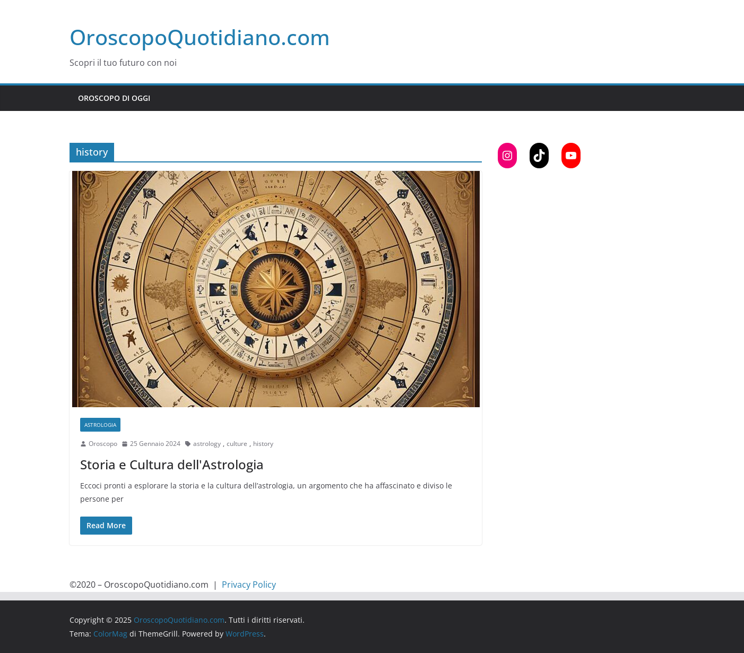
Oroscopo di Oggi (114, 98)
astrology (207, 443)
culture (237, 443)
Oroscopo (103, 443)
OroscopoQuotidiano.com (200, 36)
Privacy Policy (249, 584)
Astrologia (100, 424)
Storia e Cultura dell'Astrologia (172, 464)
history (263, 443)
